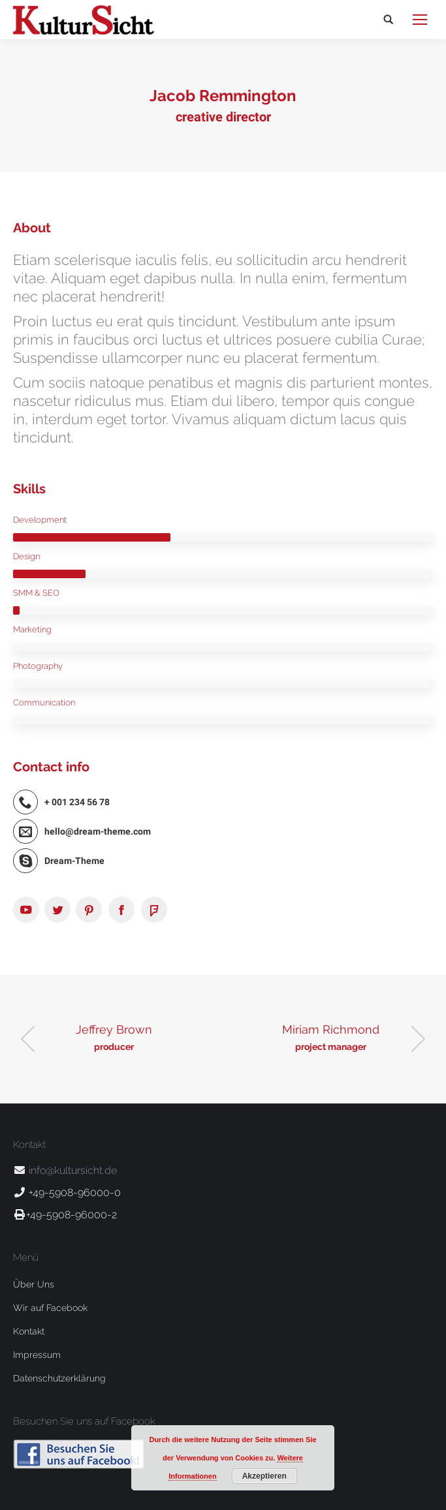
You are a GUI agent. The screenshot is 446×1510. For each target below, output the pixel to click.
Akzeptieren (264, 1476)
